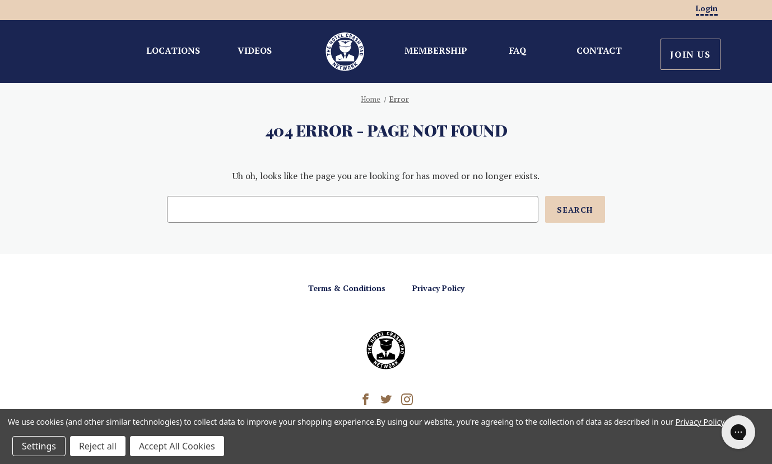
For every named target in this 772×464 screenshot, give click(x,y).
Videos (255, 50)
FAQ (517, 50)
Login (707, 8)
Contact (599, 50)
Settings (39, 446)
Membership (435, 50)
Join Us (690, 54)
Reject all (98, 446)
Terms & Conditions (346, 288)
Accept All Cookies (177, 446)
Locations (173, 50)
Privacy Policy (438, 288)
